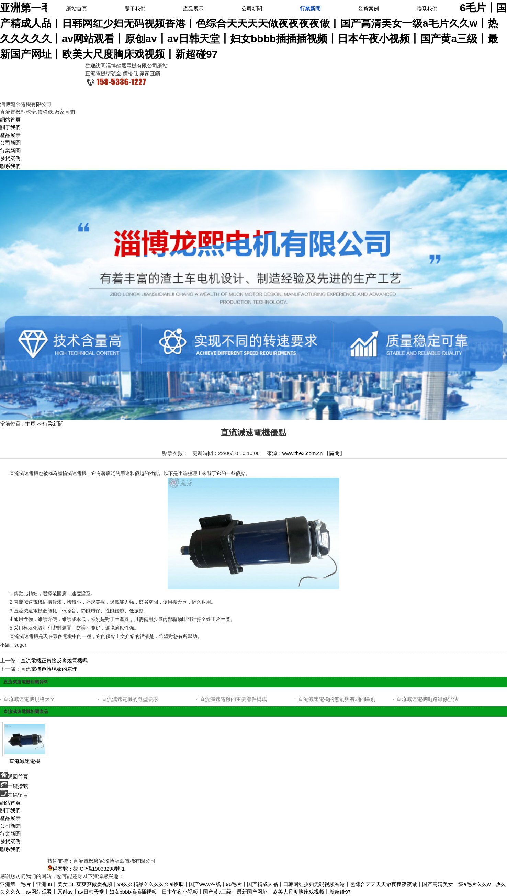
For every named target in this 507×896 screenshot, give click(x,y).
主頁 (30, 424)
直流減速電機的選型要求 (130, 699)
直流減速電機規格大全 (29, 699)
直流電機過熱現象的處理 (49, 669)
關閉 (334, 453)
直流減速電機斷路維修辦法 (427, 699)
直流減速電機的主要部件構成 (233, 699)
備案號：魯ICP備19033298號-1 (86, 869)
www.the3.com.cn (302, 453)
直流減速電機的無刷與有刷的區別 (336, 699)
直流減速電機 (24, 761)
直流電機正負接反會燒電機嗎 (54, 661)
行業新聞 (53, 424)
